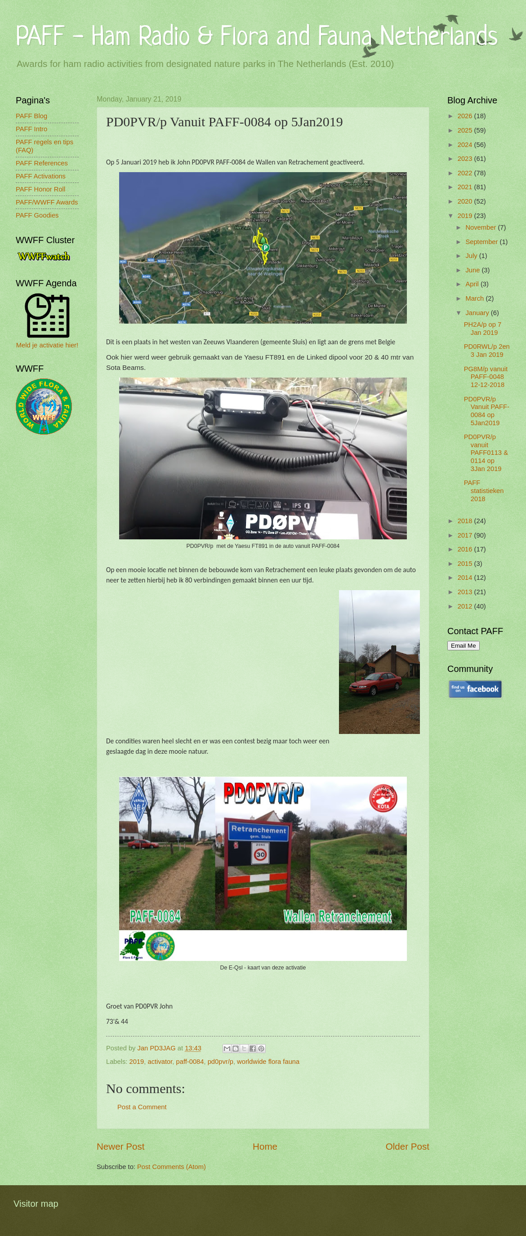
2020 (466, 201)
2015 (466, 563)
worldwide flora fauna (268, 1061)
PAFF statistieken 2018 (484, 490)
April (473, 284)
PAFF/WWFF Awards (47, 202)
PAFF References (42, 163)
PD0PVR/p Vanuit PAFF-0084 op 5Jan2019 (486, 411)
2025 (466, 130)
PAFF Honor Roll (40, 189)
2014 (466, 577)
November (481, 227)
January (477, 312)
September (482, 241)
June (473, 270)
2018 (466, 521)
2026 (466, 116)
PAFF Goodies (37, 215)
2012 (466, 606)
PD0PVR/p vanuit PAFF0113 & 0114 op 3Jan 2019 (486, 452)
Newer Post (120, 1146)
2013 (466, 592)
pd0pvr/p (220, 1061)
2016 (466, 549)
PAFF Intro (31, 129)
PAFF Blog (31, 116)
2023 (466, 158)
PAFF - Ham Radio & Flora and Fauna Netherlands (257, 38)
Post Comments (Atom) (171, 1166)
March (475, 298)
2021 (466, 187)
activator (160, 1061)
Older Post (407, 1146)
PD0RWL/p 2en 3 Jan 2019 (487, 350)
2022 (466, 173)
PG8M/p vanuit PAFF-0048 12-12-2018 (486, 376)
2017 (466, 535)
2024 (466, 144)
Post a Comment (142, 1107)
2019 (136, 1061)
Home (265, 1146)
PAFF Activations (41, 176)
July (472, 255)
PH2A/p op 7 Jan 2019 (482, 328)
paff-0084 (190, 1061)
